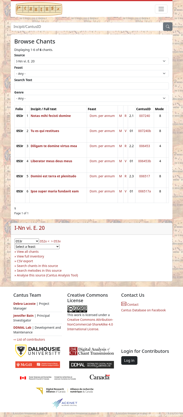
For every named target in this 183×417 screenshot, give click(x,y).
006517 (144, 176)
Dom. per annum (102, 116)
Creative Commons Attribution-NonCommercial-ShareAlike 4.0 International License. (90, 324)
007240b (144, 131)
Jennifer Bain (24, 315)
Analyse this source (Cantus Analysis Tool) (47, 275)
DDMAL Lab (22, 327)
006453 (144, 146)
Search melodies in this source (39, 270)
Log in (129, 360)
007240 (144, 116)
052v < (44, 241)
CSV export (25, 261)
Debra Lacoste (24, 303)
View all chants (28, 251)
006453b (144, 161)
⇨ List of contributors (29, 339)
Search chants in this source (37, 266)
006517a (144, 191)
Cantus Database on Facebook (143, 310)
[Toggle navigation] (161, 9)
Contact (130, 304)
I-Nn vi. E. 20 (30, 227)
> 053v (56, 241)
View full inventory (30, 256)
